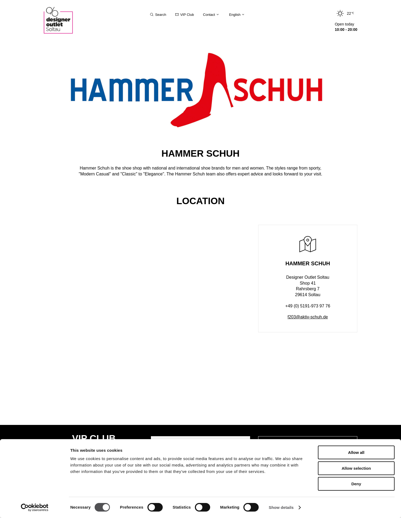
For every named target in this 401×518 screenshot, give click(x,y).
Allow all (356, 452)
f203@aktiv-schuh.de (308, 317)
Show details (281, 507)
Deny (356, 484)
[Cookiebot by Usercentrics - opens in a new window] (34, 508)
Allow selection (356, 468)
